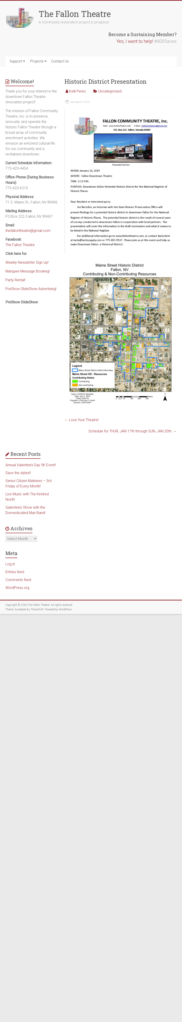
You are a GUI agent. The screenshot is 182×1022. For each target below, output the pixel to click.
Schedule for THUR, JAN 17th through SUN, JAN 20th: (132, 431)
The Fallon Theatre (75, 13)
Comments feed (18, 580)
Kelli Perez (77, 91)
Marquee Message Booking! (27, 271)
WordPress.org (17, 588)
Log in (10, 564)
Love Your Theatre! (82, 420)
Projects (37, 61)
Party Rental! (15, 280)
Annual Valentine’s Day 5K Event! (30, 465)
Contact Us (60, 61)
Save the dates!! (18, 473)
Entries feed (14, 572)
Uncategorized (110, 91)
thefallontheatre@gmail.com (28, 230)
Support (15, 61)
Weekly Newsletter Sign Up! (26, 262)
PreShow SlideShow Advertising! (30, 289)
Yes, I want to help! (134, 41)
